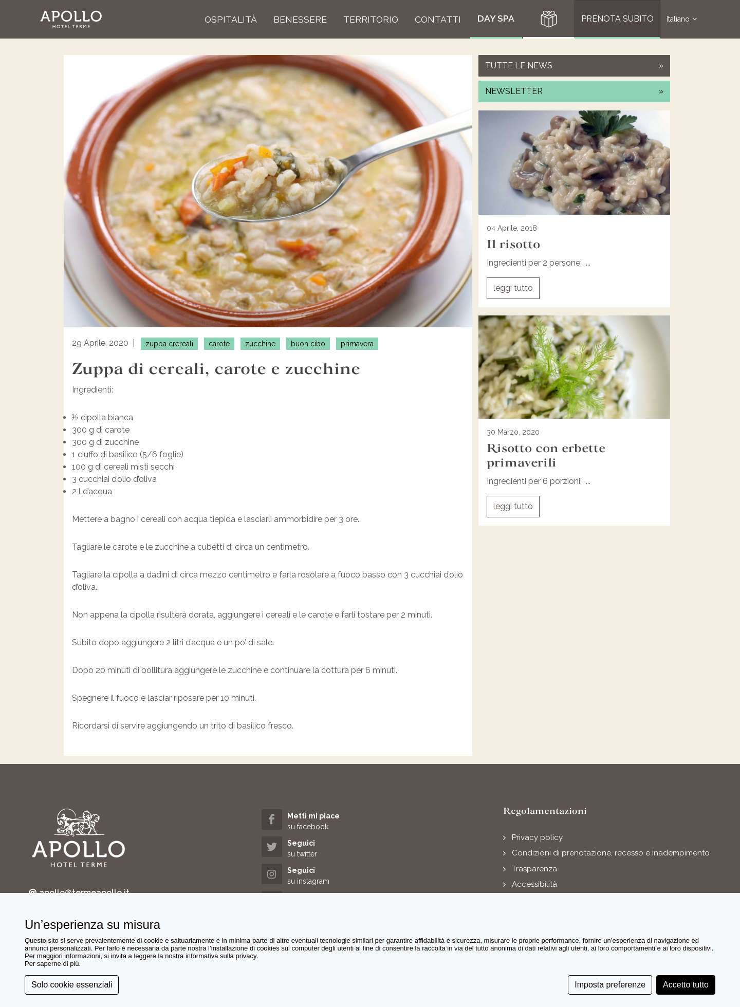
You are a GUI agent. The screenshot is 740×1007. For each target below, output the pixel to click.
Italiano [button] (682, 19)
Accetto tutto (686, 984)
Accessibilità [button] (534, 884)
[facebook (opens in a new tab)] (317, 820)
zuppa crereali (169, 344)
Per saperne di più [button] (52, 963)
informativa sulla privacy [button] (221, 956)
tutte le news (574, 65)
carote (219, 344)
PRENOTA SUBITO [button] (617, 19)
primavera (357, 344)
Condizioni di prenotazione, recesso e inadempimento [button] (611, 852)
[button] (71, 19)
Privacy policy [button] (537, 837)
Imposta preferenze (610, 984)
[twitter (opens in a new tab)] (317, 848)
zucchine (260, 344)
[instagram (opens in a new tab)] (317, 875)
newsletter (574, 91)
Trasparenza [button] (534, 868)
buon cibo (308, 344)
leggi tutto (513, 288)
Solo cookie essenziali (71, 984)
